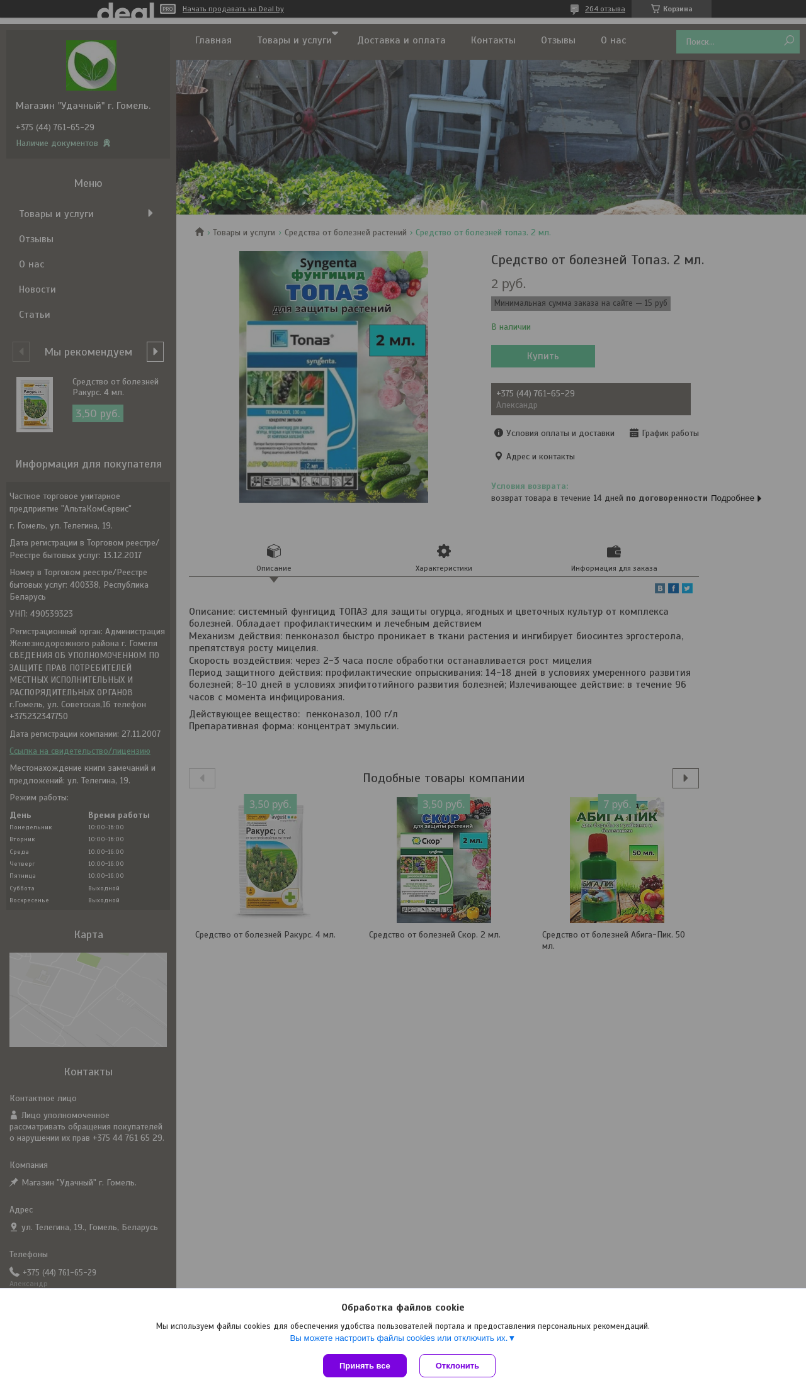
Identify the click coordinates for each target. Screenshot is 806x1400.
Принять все (364, 1365)
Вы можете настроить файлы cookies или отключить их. (399, 1338)
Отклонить (457, 1365)
